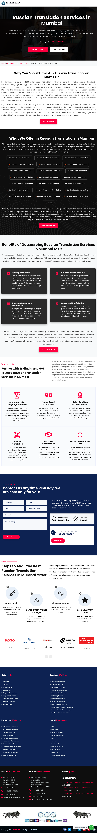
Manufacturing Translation (12, 747)
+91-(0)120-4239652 (11, 791)
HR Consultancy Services (60, 713)
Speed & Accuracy (57, 732)
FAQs (53, 727)
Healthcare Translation (11, 741)
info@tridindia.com (10, 794)
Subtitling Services (57, 696)
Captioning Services (58, 698)
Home (3, 63)
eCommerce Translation (11, 727)
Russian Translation (24, 63)
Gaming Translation (9, 755)
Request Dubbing (9, 701)
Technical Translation (10, 752)
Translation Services (58, 681)
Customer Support (57, 747)
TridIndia (16, 829)
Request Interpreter (9, 696)
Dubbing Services (57, 684)
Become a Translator (58, 735)
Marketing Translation (10, 738)
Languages (11, 63)
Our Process (55, 729)
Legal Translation (9, 732)
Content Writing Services (59, 704)
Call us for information (67, 531)
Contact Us (7, 690)
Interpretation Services (59, 693)
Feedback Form (56, 744)
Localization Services (58, 687)
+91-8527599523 (57, 42)
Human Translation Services (61, 710)
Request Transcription (10, 698)
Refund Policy (55, 749)
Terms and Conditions (58, 755)
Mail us (58, 541)
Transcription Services (59, 690)
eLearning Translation (10, 729)
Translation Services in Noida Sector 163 (78, 782)
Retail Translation (9, 735)
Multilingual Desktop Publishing (62, 707)
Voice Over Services (58, 701)
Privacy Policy (55, 752)
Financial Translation (10, 744)
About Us (6, 681)
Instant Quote (7, 704)
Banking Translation (9, 749)
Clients (5, 684)
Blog (52, 738)
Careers (53, 741)
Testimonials (7, 687)
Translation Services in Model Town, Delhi (79, 793)
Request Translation (10, 693)
